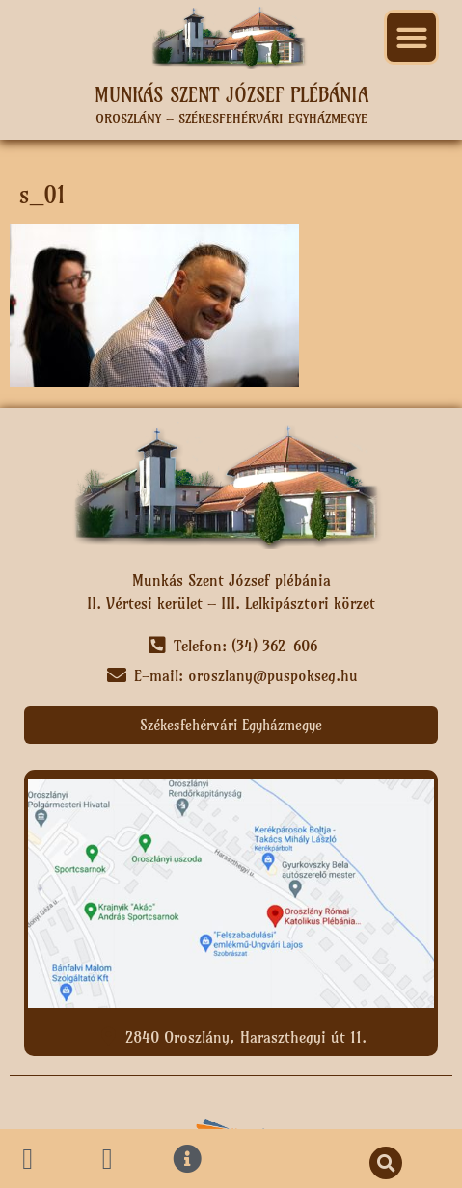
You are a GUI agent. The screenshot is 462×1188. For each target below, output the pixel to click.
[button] (411, 37)
